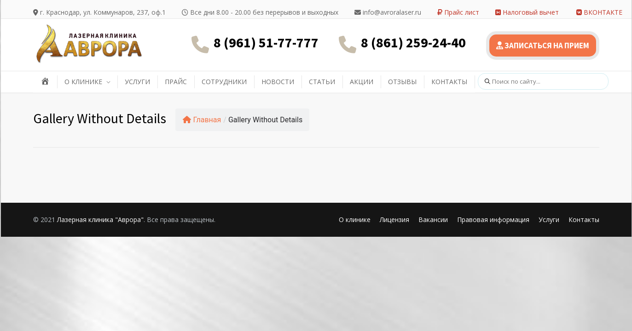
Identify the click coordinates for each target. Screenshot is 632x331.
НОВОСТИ (277, 81)
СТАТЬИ (322, 81)
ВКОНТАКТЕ (599, 12)
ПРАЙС (176, 81)
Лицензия (394, 219)
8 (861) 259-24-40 (413, 42)
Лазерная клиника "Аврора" (100, 219)
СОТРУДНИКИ (224, 81)
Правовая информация (493, 219)
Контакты (583, 219)
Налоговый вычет (527, 12)
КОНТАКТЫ (449, 81)
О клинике (355, 219)
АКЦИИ (361, 81)
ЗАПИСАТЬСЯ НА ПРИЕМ (542, 45)
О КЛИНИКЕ (83, 81)
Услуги (549, 219)
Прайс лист (458, 12)
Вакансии (433, 219)
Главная (202, 119)
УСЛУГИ (137, 81)
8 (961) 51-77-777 (266, 42)
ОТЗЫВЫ (402, 81)
